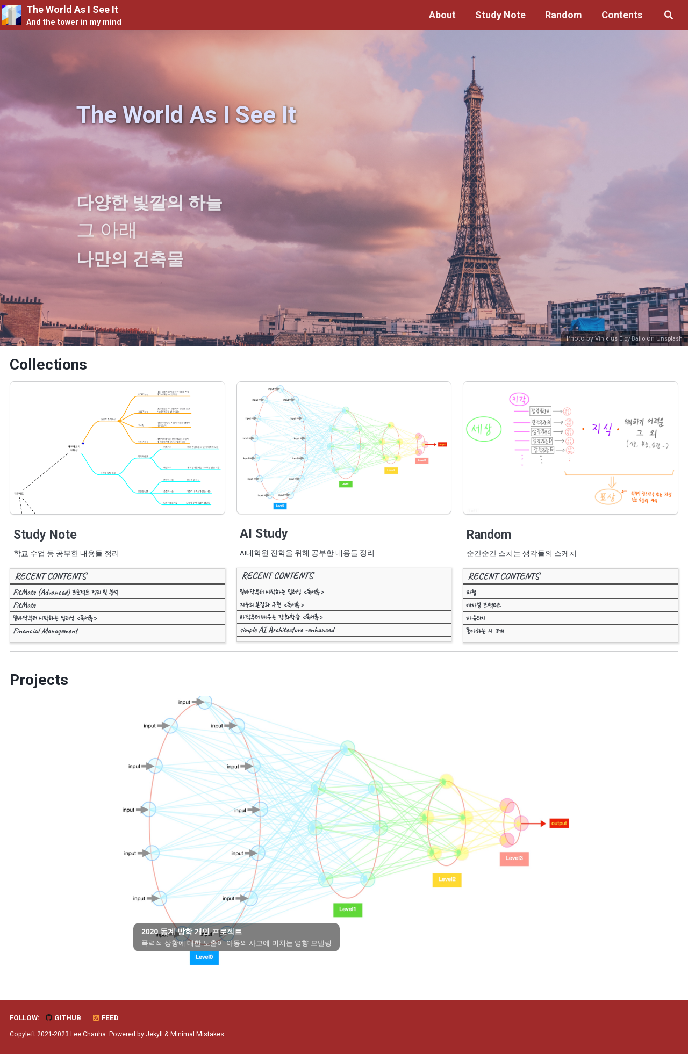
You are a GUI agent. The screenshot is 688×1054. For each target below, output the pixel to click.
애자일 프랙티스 (483, 610)
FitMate (24, 610)
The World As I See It (73, 16)
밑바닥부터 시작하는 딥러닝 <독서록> (55, 623)
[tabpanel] (344, 837)
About (440, 14)
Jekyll (154, 1034)
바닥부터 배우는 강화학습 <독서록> (281, 623)
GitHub (63, 1018)
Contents (620, 14)
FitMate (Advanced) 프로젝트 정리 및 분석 (65, 598)
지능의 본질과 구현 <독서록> (272, 610)
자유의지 (475, 623)
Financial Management (45, 636)
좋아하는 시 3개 (485, 636)
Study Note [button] (499, 14)
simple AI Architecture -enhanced (287, 635)
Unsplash (668, 339)
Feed (106, 1018)
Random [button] (561, 14)
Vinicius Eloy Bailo (615, 339)
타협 (471, 598)
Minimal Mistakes (197, 1034)
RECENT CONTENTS (50, 582)
